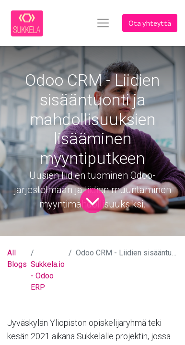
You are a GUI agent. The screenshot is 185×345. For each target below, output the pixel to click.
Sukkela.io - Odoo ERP (48, 276)
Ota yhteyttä (149, 23)
